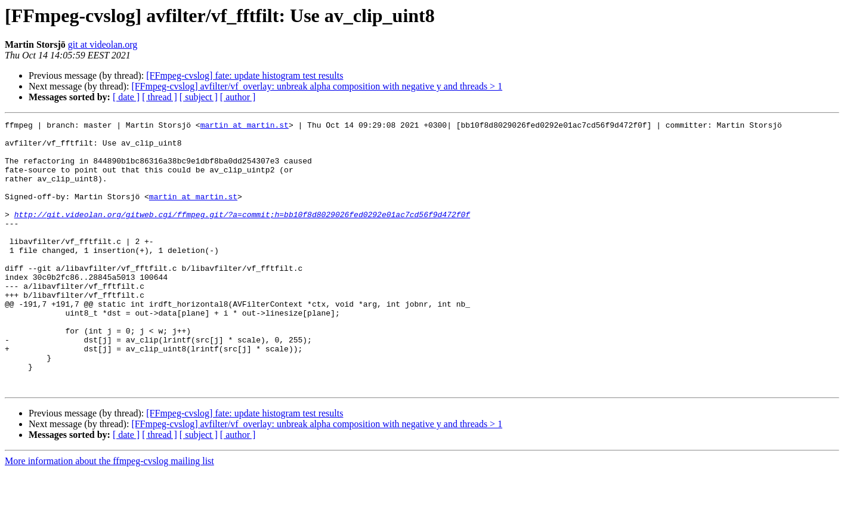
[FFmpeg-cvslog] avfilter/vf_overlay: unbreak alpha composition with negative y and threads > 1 (316, 86)
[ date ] (126, 97)
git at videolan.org (103, 44)
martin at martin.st (244, 126)
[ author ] (238, 97)
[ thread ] (159, 97)
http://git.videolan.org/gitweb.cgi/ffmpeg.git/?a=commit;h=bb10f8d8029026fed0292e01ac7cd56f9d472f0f (242, 233)
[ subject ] (199, 97)
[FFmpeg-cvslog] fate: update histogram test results (244, 75)
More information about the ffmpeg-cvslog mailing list (109, 514)
